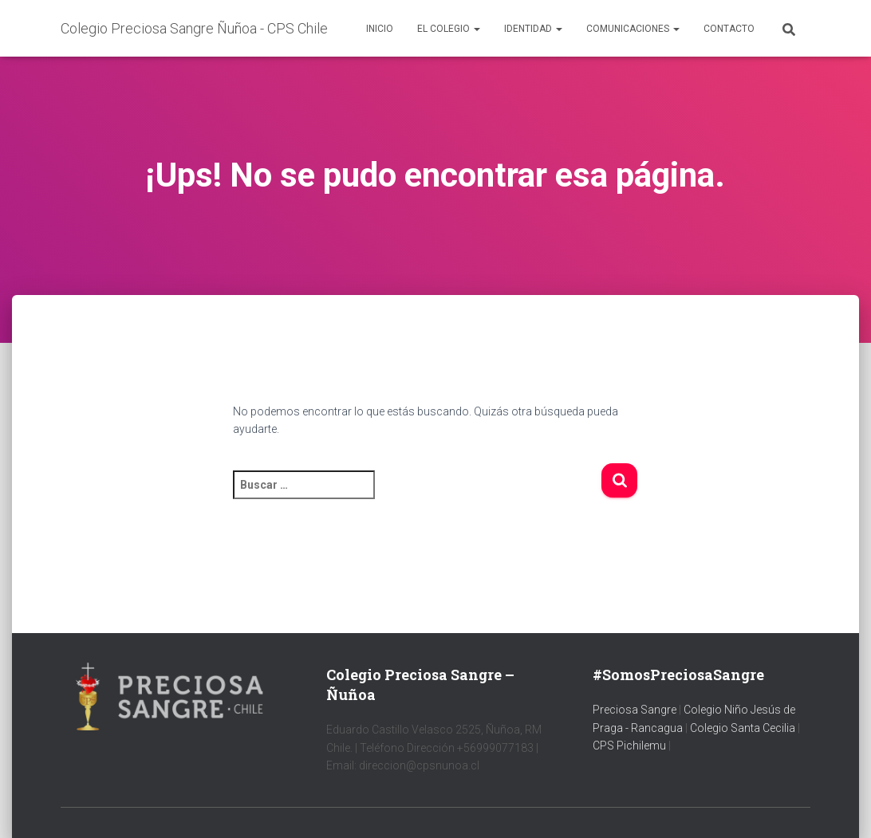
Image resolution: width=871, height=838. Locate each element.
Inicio (379, 28)
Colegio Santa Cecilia (744, 728)
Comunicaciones (633, 28)
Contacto (729, 28)
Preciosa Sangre (634, 709)
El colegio (448, 28)
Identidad (533, 28)
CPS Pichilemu (630, 745)
